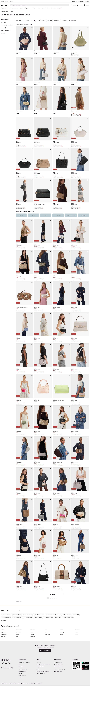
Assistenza (87, 1)
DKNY (76, 634)
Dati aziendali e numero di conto (43, 664)
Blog (37, 669)
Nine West (3, 636)
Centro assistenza (22, 675)
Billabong (62, 632)
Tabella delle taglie (58, 662)
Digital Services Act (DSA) (59, 669)
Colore (38, 20)
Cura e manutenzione (58, 664)
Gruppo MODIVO (40, 666)
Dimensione (49, 20)
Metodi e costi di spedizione (24, 662)
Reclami (20, 673)
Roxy (46, 632)
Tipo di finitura (64, 20)
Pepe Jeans (18, 634)
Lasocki (76, 632)
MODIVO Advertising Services (43, 671)
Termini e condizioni (41, 673)
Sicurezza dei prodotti (58, 666)
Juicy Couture (18, 629)
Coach (31, 632)
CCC (46, 629)
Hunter (17, 636)
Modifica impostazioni (21, 683)
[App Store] (85, 666)
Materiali (43, 20)
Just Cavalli (32, 636)
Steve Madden (4, 634)
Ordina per (19, 20)
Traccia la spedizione (23, 669)
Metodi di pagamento (23, 671)
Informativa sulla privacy (30, 683)
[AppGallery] (85, 668)
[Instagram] (2, 663)
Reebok (61, 629)
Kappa (61, 634)
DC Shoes (3, 629)
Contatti (20, 677)
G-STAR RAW (18, 632)
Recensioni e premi (58, 671)
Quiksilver (32, 634)
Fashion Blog (74, 1)
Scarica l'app (81, 1)
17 (56, 598)
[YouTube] (6, 663)
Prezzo (27, 20)
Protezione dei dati (39, 683)
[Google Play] (85, 663)
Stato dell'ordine (22, 666)
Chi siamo (39, 662)
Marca (33, 20)
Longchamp (3, 632)
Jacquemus (32, 629)
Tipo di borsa (56, 20)
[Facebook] (9, 663)
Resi (19, 664)
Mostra (20, 601)
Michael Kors (77, 629)
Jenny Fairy (47, 634)
